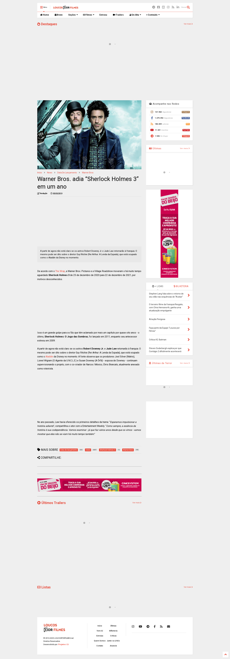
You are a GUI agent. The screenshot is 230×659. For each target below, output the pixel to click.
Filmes (88, 15)
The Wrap (60, 271)
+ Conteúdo (153, 15)
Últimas (155, 148)
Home (44, 15)
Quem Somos (100, 641)
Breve (58, 15)
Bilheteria (113, 631)
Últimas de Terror (160, 363)
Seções (73, 15)
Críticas (113, 636)
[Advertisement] (115, 74)
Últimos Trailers (51, 503)
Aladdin (49, 356)
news (49, 172)
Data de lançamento (67, 172)
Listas (44, 587)
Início (39, 172)
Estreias (99, 636)
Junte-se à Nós (113, 641)
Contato (99, 646)
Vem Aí (100, 631)
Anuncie (113, 646)
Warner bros (87, 172)
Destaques (47, 24)
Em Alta (135, 15)
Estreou (103, 15)
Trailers (118, 15)
